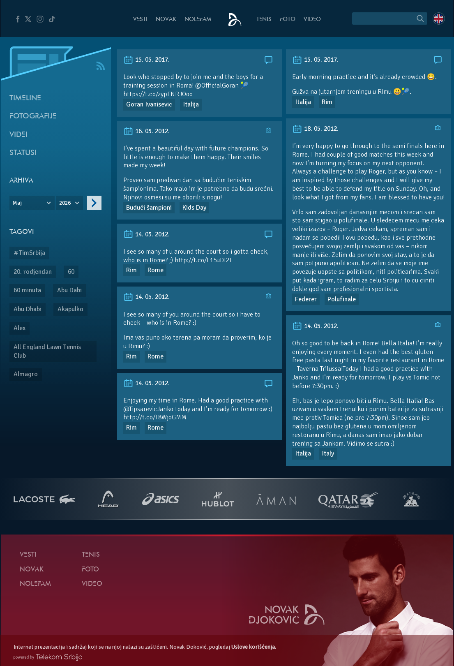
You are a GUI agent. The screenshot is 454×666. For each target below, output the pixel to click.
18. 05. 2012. (315, 129)
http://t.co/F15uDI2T (203, 260)
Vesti (140, 19)
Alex (19, 328)
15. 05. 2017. (146, 60)
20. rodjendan (33, 272)
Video (312, 19)
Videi (18, 135)
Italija (191, 104)
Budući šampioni (149, 208)
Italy (328, 453)
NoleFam (197, 19)
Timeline (25, 98)
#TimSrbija (29, 253)
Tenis (264, 19)
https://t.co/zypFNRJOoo (158, 94)
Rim (327, 102)
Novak (166, 19)
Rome (155, 270)
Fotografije (33, 116)
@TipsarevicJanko (148, 409)
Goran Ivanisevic (149, 104)
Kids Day (194, 208)
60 (71, 272)
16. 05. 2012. (146, 131)
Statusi (23, 153)
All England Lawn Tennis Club (47, 351)
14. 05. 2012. (146, 234)
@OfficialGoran (217, 85)
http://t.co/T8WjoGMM (155, 417)
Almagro (26, 374)
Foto (287, 19)
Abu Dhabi (27, 309)
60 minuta (27, 290)
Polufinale (341, 299)
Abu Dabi (69, 290)
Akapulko (70, 309)
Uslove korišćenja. (253, 646)
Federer (306, 299)
